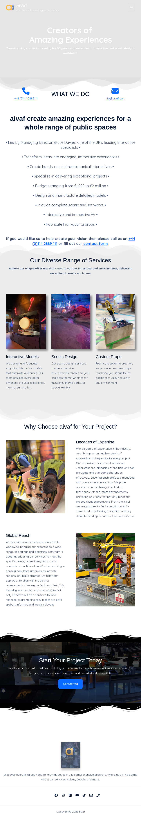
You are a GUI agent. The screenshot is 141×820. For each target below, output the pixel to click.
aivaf (22, 5)
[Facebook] (56, 795)
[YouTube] (77, 795)
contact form (95, 243)
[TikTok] (84, 795)
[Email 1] (91, 795)
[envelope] (115, 91)
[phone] (25, 91)
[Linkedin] (70, 795)
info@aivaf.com (115, 98)
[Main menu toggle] (131, 7)
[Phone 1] (98, 795)
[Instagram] (63, 795)
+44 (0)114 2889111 (26, 98)
